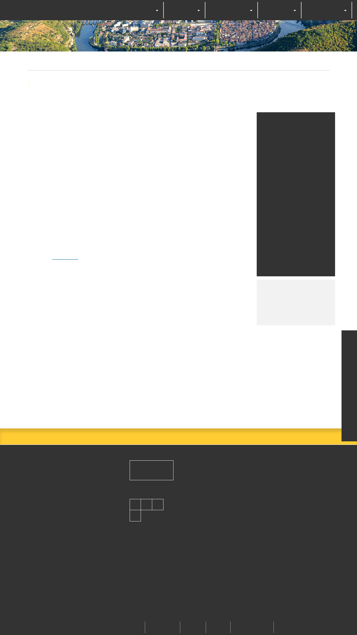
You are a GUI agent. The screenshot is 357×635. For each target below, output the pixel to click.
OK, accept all (135, 339)
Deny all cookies (185, 339)
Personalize (230, 339)
